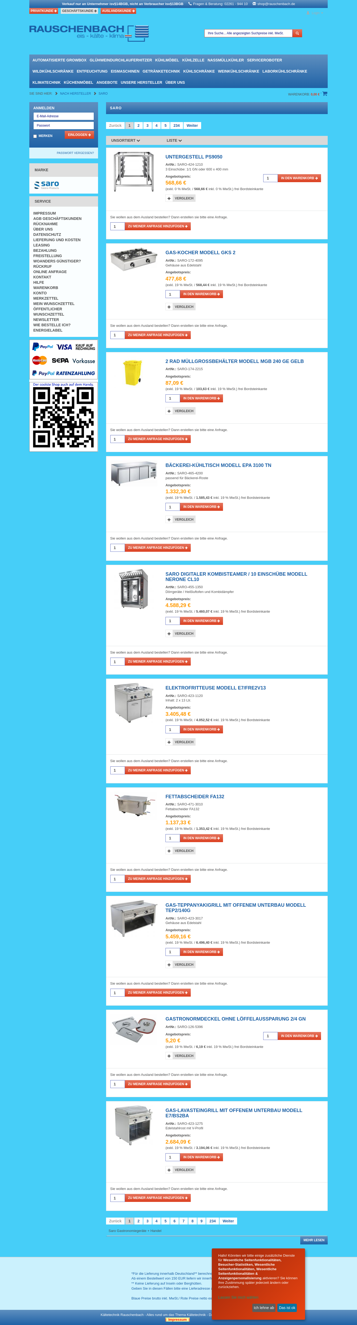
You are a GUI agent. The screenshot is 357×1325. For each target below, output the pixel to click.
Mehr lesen (313, 1240)
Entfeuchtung (92, 71)
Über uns (175, 82)
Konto (40, 293)
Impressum (44, 213)
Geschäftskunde (79, 11)
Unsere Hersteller (141, 82)
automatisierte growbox (59, 60)
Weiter (192, 125)
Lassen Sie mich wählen (238, 1297)
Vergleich (184, 198)
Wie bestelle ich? (52, 325)
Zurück (115, 125)
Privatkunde (44, 11)
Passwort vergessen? (75, 152)
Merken (45, 136)
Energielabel (48, 330)
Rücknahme (45, 224)
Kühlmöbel (167, 60)
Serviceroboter (264, 60)
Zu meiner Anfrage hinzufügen (158, 226)
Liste (174, 140)
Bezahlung (45, 250)
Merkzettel (45, 298)
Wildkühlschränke (53, 71)
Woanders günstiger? (57, 261)
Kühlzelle (193, 60)
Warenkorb (45, 288)
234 (176, 125)
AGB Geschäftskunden (57, 218)
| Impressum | (177, 1320)
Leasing (41, 245)
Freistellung (47, 256)
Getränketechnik (161, 71)
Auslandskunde (118, 11)
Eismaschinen (125, 71)
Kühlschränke (199, 71)
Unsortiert (125, 140)
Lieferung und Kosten (56, 240)
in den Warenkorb (299, 178)
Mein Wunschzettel (54, 304)
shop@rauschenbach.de (276, 4)
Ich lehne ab (264, 1308)
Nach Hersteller (76, 93)
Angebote (106, 82)
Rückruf (42, 266)
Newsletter (46, 319)
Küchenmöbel (78, 82)
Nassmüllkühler (226, 60)
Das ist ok (287, 1308)
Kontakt (42, 277)
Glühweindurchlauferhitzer (121, 60)
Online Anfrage (50, 272)
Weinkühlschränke (238, 71)
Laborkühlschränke (284, 71)
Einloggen (79, 135)
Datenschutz (47, 234)
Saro (103, 93)
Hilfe (38, 282)
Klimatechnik (47, 82)
